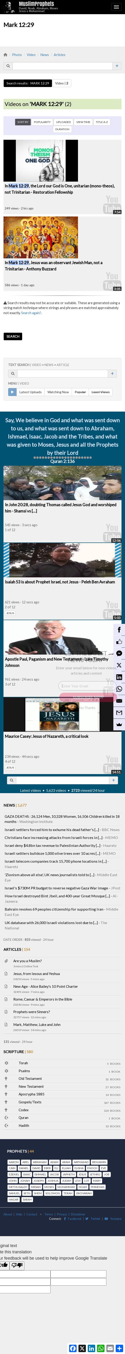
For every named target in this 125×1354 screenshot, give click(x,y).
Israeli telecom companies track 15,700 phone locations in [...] (56, 861)
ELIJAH (66, 1168)
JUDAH (66, 1180)
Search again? (31, 313)
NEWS (15, 805)
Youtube (113, 1219)
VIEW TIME (83, 122)
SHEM (38, 1193)
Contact (31, 1214)
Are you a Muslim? (27, 961)
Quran (23, 1117)
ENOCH (92, 1168)
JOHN (13, 1180)
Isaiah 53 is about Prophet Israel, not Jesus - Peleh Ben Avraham (60, 581)
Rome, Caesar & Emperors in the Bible (42, 999)
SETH (27, 1193)
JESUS (10, 613)
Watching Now (58, 392)
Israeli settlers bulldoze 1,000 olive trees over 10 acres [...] (52, 853)
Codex (24, 1110)
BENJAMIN (99, 1162)
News (45, 55)
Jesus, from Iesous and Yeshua (36, 973)
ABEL (25, 1162)
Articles (59, 55)
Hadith (24, 1125)
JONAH (25, 1180)
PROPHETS (20, 1151)
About (7, 1214)
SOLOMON (52, 1193)
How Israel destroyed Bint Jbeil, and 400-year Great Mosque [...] (57, 896)
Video (31, 55)
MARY (97, 1180)
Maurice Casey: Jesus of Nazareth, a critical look (46, 736)
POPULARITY (42, 122)
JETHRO (95, 1174)
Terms (48, 1214)
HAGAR (13, 1199)
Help (19, 1214)
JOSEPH (39, 1180)
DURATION (62, 129)
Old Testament (30, 1078)
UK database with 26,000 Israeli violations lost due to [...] (51, 922)
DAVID (36, 1168)
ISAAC (27, 1174)
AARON (14, 1162)
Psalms (24, 1071)
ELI (56, 1168)
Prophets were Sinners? (31, 1012)
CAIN (12, 1168)
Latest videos (30, 790)
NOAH (83, 1187)
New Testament (31, 1086)
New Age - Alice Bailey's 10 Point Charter (45, 986)
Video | (61, 83)
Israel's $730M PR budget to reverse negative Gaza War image (56, 888)
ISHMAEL (40, 1174)
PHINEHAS (97, 1187)
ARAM (66, 1162)
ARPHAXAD (81, 1162)
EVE (103, 1168)
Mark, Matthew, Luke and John (37, 1024)
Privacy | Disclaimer (71, 1214)
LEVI (78, 1180)
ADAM (54, 1162)
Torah (23, 1063)
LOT (86, 1180)
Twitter (93, 1219)
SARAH (27, 1199)
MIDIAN (36, 1187)
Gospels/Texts (30, 1102)
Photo (17, 55)
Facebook (72, 1219)
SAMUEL (14, 1193)
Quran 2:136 (62, 461)
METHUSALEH (18, 1187)
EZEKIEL (14, 1174)
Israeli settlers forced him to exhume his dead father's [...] (52, 829)
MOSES (49, 1187)
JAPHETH (69, 1174)
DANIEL (24, 1168)
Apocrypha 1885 (31, 1094)
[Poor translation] (17, 1265)
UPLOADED (63, 122)
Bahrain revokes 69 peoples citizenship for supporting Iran (54, 909)
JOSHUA (52, 1180)
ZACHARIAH (84, 1193)
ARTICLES (16, 949)
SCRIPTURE (18, 1051)
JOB (106, 1174)
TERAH (68, 1193)
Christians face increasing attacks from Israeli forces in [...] (53, 837)
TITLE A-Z (102, 122)
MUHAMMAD (66, 1187)
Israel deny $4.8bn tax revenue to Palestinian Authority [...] (52, 845)
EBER (47, 1168)
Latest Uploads (31, 392)
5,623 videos (56, 790)
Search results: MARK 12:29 (28, 83)
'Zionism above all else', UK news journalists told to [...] (49, 874)
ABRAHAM (40, 1162)
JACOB (54, 1174)
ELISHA (79, 1168)
